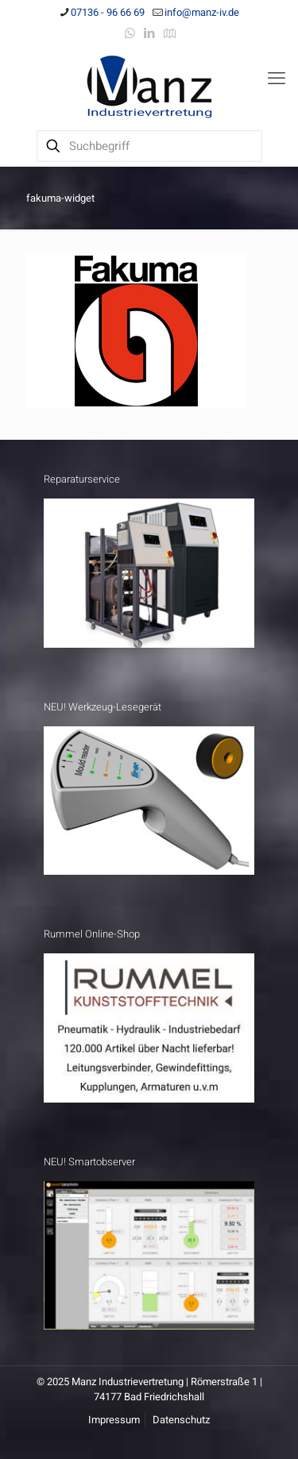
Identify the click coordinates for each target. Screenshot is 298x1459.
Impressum (114, 1419)
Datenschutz (181, 1419)
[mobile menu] (276, 78)
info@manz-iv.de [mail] (201, 12)
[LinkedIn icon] (150, 33)
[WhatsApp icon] (130, 33)
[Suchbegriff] (149, 146)
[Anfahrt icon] (170, 33)
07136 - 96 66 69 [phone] (108, 12)
